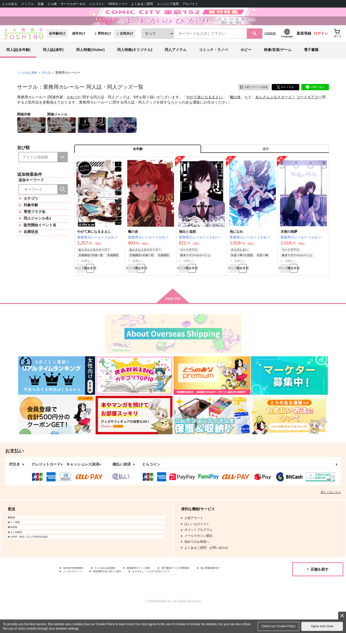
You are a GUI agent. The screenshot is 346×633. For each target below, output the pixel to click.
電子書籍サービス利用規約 (201, 589)
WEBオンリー (118, 4)
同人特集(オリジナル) (134, 63)
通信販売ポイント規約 (155, 589)
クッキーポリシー (111, 593)
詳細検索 (270, 47)
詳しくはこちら (331, 512)
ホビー (246, 63)
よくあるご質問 (142, 4)
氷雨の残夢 (289, 249)
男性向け (102, 47)
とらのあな (9, 4)
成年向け (78, 47)
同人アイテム (176, 63)
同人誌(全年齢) (18, 63)
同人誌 (48, 86)
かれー (72, 111)
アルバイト (190, 4)
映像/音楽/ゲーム (277, 63)
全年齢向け (57, 47)
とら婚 (52, 4)
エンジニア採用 (168, 4)
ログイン (321, 47)
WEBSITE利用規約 (76, 589)
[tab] (265, 164)
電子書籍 (311, 63)
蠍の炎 (235, 111)
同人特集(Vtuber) (90, 63)
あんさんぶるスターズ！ (275, 111)
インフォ (27, 4)
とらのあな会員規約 (115, 589)
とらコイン (97, 4)
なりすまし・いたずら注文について (209, 593)
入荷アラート (250, 100)
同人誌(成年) (53, 63)
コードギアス (307, 111)
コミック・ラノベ (213, 63)
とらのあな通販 (28, 86)
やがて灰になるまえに (204, 111)
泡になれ (236, 249)
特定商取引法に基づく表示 (154, 593)
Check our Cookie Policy (279, 626)
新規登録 (304, 47)
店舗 (40, 4)
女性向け (124, 47)
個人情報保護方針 (75, 593)
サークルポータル (73, 4)
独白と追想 (187, 249)
